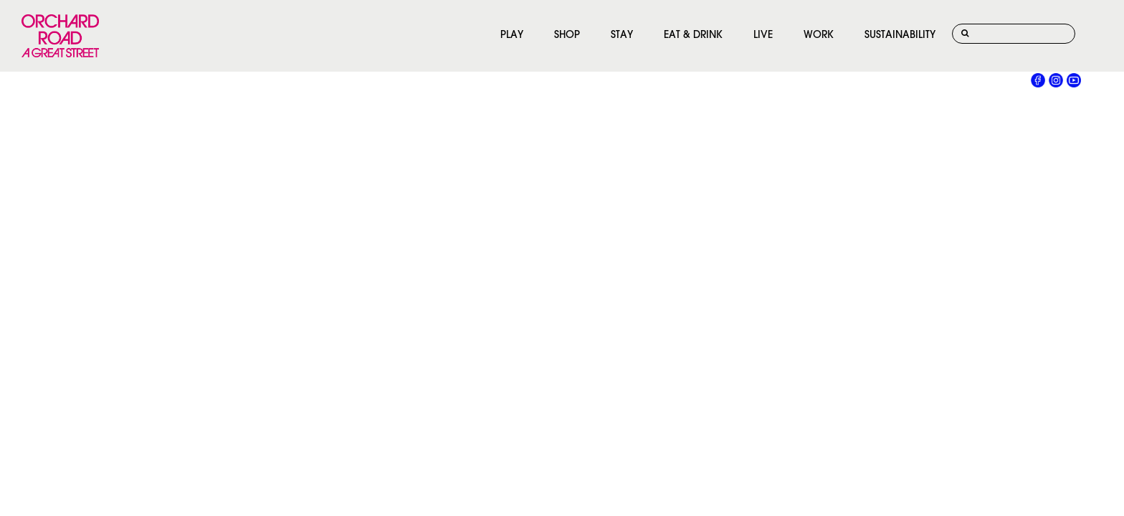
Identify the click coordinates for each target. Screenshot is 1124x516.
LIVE (763, 35)
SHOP (567, 35)
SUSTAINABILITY (900, 35)
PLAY (511, 35)
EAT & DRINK (693, 35)
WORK (819, 35)
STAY (622, 35)
